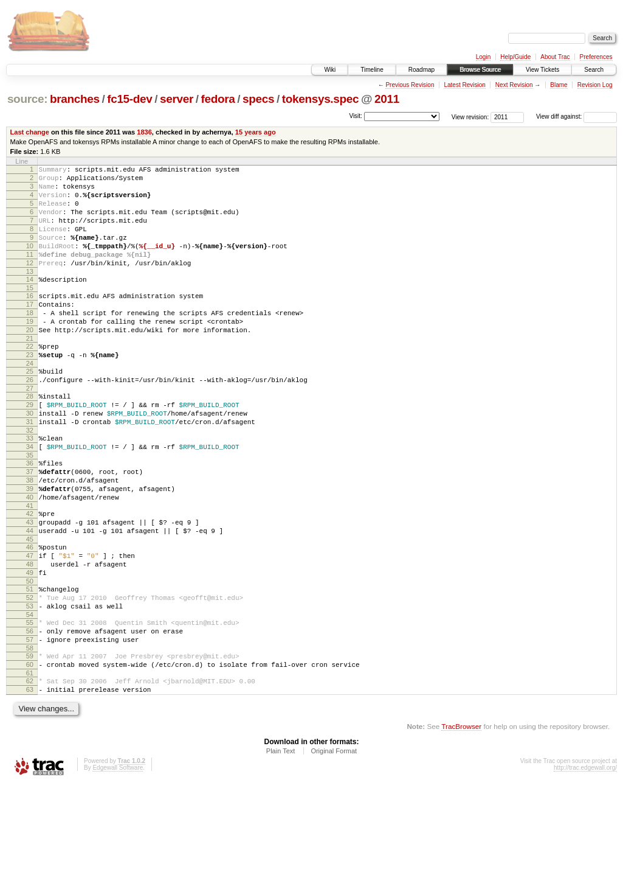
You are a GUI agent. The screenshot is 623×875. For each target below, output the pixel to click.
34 (29, 496)
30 (29, 457)
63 (29, 779)
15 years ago (255, 132)
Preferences (596, 57)
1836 (144, 132)
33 (29, 485)
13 (29, 293)
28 (29, 436)
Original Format (334, 842)
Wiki (330, 69)
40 (29, 555)
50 (29, 654)
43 (29, 584)
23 (29, 389)
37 (29, 524)
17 (29, 329)
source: (27, 98)
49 (29, 643)
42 (29, 573)
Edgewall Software (117, 859)
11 (29, 272)
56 (29, 711)
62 (29, 768)
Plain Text (280, 842)
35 (29, 506)
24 (29, 399)
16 (29, 319)
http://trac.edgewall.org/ (585, 859)
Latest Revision (464, 85)
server (176, 98)
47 (29, 623)
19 (29, 350)
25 (29, 407)
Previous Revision (409, 85)
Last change (29, 132)
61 (29, 760)
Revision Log (595, 85)
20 (29, 360)
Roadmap (421, 69)
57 (29, 721)
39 (29, 545)
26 (29, 418)
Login (483, 57)
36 (29, 514)
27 (29, 428)
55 (29, 701)
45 (29, 604)
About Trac (555, 57)
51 (29, 662)
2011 (386, 98)
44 (29, 594)
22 (29, 379)
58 (29, 732)
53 (29, 682)
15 (29, 311)
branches (75, 98)
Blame (558, 85)
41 (29, 566)
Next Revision (514, 85)
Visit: (355, 116)
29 (29, 446)
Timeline (371, 69)
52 (29, 672)
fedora (218, 98)
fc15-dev (129, 98)
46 (29, 612)
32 (29, 477)
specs (258, 98)
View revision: (470, 116)
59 (29, 740)
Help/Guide (515, 57)
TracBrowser (461, 817)
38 (29, 535)
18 (29, 340)
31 (29, 467)
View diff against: (576, 116)
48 (29, 633)
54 (29, 693)
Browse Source (480, 69)
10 (29, 262)
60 (29, 750)
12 (29, 283)
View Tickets (542, 69)
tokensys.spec (320, 98)
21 (29, 371)
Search (594, 69)
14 (29, 301)
